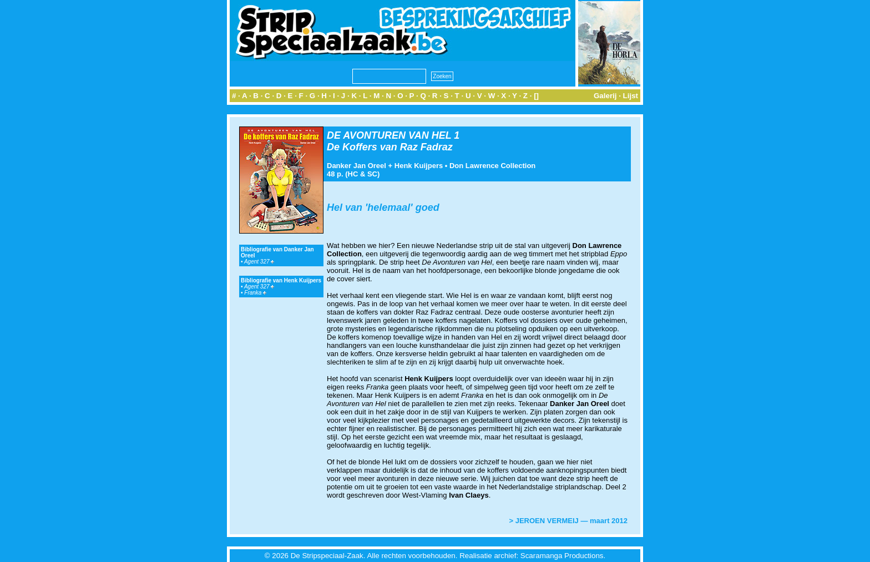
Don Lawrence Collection (492, 165)
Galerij (605, 96)
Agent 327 (259, 262)
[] (536, 96)
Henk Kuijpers (418, 165)
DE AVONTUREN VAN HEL (389, 135)
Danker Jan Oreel (356, 165)
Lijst (630, 96)
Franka (255, 293)
